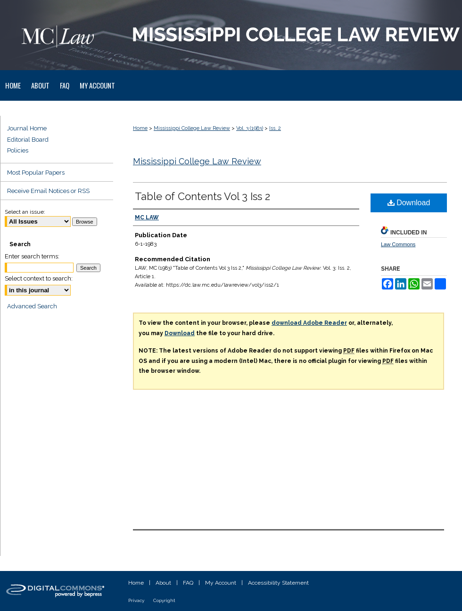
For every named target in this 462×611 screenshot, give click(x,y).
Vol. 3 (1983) (249, 128)
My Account (220, 582)
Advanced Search (32, 306)
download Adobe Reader (309, 323)
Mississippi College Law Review (192, 128)
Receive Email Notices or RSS (48, 190)
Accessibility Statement (278, 582)
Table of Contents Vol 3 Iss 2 (202, 196)
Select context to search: (39, 278)
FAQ (188, 582)
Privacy (136, 600)
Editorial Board (28, 139)
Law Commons (398, 244)
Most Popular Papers (36, 172)
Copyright (164, 600)
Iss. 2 (275, 128)
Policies (17, 150)
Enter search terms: (32, 256)
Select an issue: (25, 212)
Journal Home (27, 128)
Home (140, 128)
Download (409, 203)
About (163, 582)
